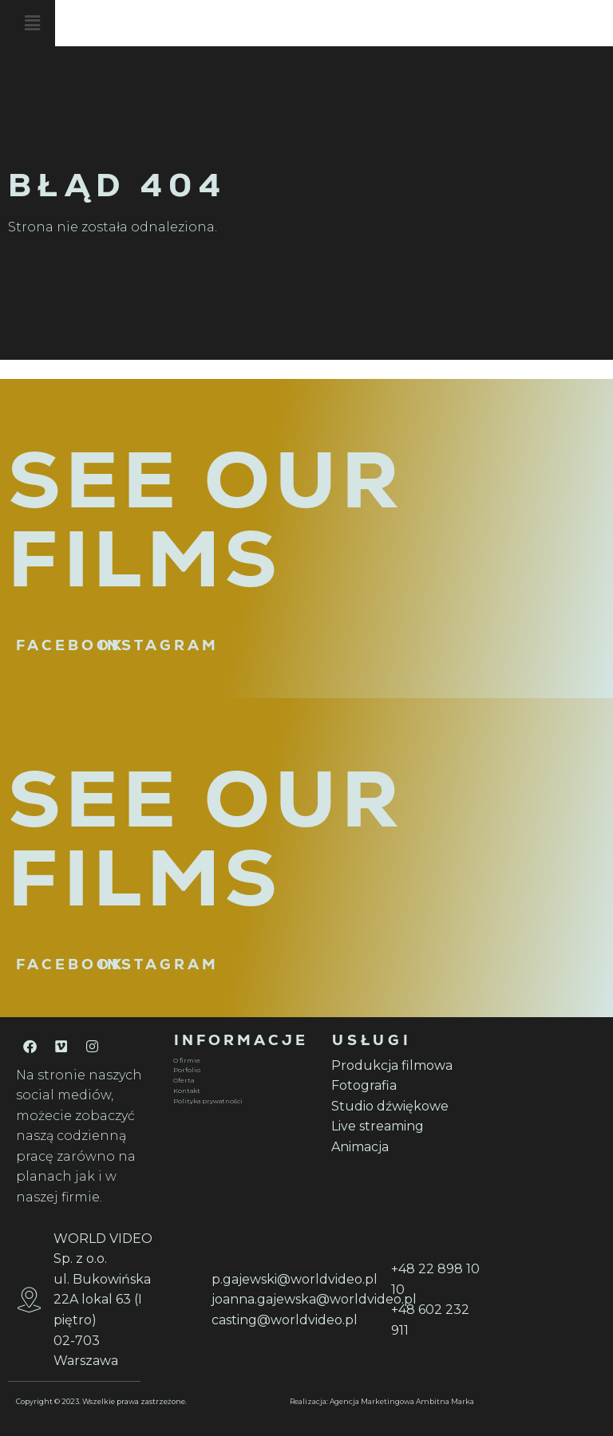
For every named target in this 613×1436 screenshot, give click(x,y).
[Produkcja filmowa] (400, 1065)
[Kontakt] (242, 1091)
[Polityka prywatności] (242, 1101)
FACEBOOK (70, 645)
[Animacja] (400, 1147)
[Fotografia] (400, 1085)
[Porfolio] (242, 1070)
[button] (351, 23)
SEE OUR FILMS (206, 519)
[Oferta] (242, 1080)
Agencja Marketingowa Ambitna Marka (402, 1401)
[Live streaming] (400, 1126)
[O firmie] (242, 1060)
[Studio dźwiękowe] (400, 1106)
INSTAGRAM (159, 645)
